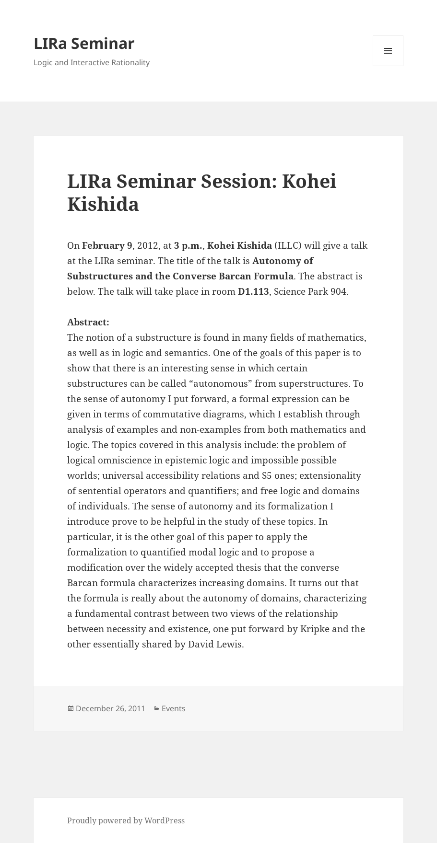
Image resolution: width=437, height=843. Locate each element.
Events (174, 708)
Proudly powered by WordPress (126, 820)
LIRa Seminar (84, 43)
